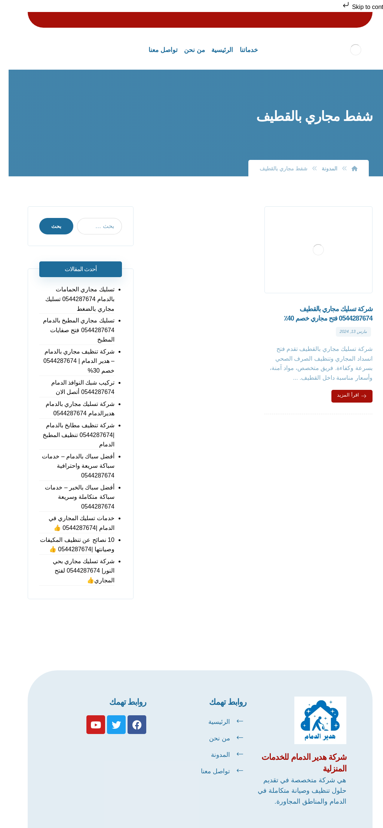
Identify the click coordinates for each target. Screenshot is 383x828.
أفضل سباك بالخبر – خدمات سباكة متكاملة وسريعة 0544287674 (71, 497)
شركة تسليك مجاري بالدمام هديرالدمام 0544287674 (71, 409)
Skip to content (358, 7)
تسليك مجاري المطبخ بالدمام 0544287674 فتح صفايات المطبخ (70, 330)
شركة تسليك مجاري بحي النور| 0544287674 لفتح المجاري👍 (75, 570)
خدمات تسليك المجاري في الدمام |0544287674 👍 (73, 523)
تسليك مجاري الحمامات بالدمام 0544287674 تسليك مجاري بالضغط (71, 299)
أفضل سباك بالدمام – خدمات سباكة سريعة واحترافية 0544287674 (69, 466)
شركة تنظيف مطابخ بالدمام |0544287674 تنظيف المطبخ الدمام (70, 435)
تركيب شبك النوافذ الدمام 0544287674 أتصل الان (74, 387)
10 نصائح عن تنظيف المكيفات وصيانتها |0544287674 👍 (68, 545)
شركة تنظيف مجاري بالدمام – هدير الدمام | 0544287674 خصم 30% (70, 361)
